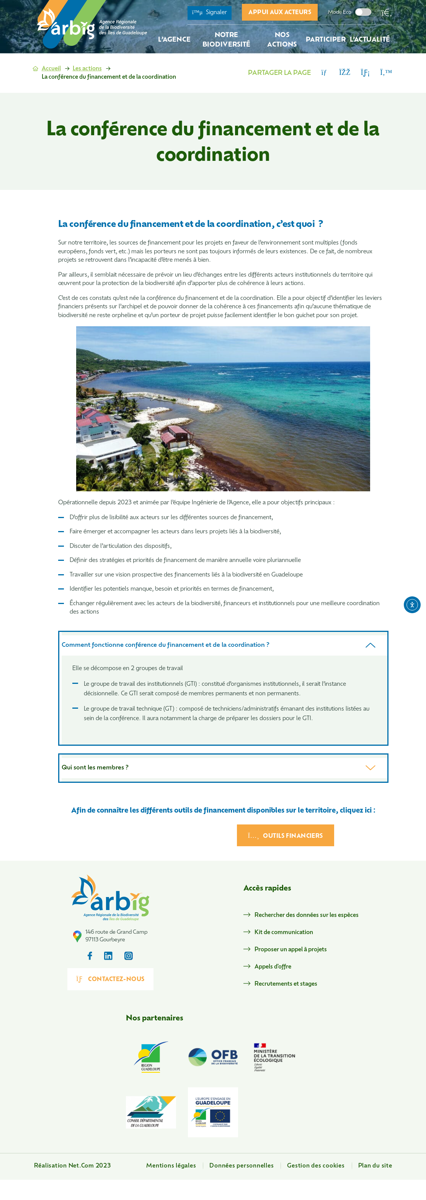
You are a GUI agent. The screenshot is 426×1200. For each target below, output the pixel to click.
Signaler (209, 13)
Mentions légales (171, 1166)
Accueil (51, 69)
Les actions (87, 69)
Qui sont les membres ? (95, 768)
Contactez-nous (110, 979)
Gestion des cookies (315, 1166)
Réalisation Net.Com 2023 (72, 1166)
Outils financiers (285, 835)
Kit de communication (284, 933)
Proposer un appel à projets (291, 950)
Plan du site (375, 1166)
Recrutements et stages (286, 984)
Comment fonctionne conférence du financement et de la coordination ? (165, 645)
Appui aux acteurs (279, 13)
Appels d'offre (273, 967)
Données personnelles (241, 1166)
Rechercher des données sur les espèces (307, 915)
